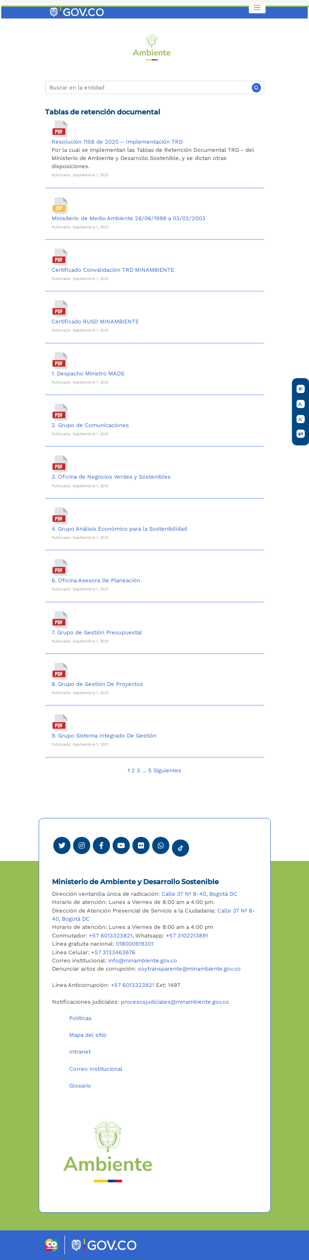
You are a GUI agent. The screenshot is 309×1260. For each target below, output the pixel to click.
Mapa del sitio (88, 1035)
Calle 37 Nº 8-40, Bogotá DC (199, 894)
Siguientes (167, 770)
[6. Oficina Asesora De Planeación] (60, 567)
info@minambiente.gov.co (142, 960)
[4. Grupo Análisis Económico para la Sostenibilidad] (60, 516)
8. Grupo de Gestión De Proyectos (97, 684)
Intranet (80, 1051)
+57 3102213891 (187, 935)
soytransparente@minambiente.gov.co (189, 968)
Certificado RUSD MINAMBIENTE (95, 321)
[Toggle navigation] (257, 7)
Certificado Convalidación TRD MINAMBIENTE (113, 270)
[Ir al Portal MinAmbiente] (152, 46)
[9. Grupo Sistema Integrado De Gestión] (60, 722)
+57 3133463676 (113, 952)
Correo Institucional (95, 1069)
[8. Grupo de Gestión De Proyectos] (60, 671)
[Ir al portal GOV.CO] (77, 12)
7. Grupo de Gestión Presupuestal (97, 632)
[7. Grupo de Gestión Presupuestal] (60, 619)
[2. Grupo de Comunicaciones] (60, 412)
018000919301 (134, 943)
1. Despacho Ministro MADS (88, 373)
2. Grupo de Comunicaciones (90, 425)
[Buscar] (154, 87)
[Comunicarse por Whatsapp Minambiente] (161, 845)
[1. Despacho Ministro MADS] (60, 360)
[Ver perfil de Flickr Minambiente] (141, 845)
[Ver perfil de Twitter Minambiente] (62, 845)
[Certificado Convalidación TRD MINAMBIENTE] (60, 257)
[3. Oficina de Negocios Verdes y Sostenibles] (60, 464)
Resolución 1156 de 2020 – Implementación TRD (117, 141)
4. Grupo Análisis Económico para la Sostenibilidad (119, 529)
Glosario (80, 1085)
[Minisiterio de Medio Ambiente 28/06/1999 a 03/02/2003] (60, 205)
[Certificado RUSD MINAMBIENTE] (60, 308)
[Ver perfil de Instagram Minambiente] (82, 845)
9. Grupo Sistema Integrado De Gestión (104, 735)
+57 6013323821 (110, 935)
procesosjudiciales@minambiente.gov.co (175, 1002)
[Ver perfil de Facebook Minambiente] (101, 845)
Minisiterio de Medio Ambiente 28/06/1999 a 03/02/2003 (128, 218)
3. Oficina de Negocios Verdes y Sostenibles (111, 476)
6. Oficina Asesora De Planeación (96, 580)
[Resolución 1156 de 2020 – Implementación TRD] (60, 129)
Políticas (80, 1018)
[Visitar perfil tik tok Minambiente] (180, 845)
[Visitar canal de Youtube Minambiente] (121, 845)
